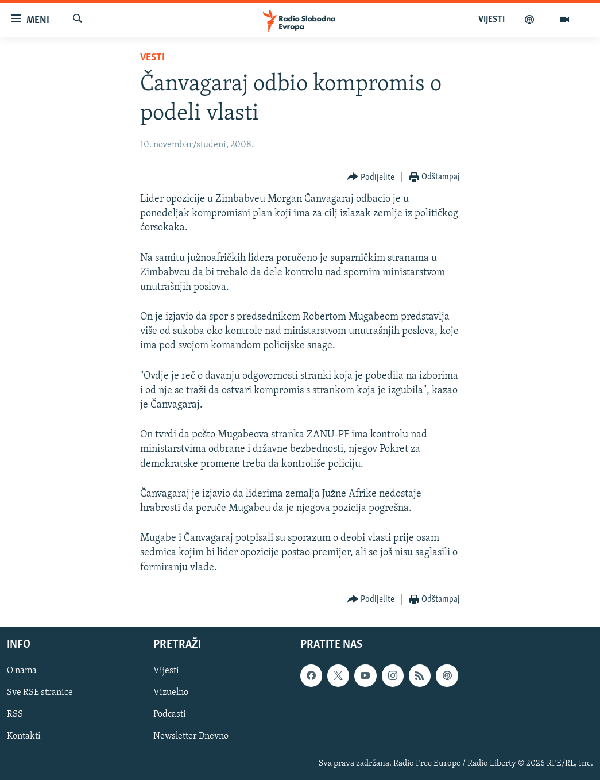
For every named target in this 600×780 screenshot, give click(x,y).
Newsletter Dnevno (191, 736)
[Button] (371, 177)
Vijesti (166, 670)
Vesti (152, 57)
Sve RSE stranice (40, 692)
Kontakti (24, 736)
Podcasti (169, 714)
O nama (22, 670)
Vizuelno (170, 692)
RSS (15, 714)
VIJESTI (491, 19)
